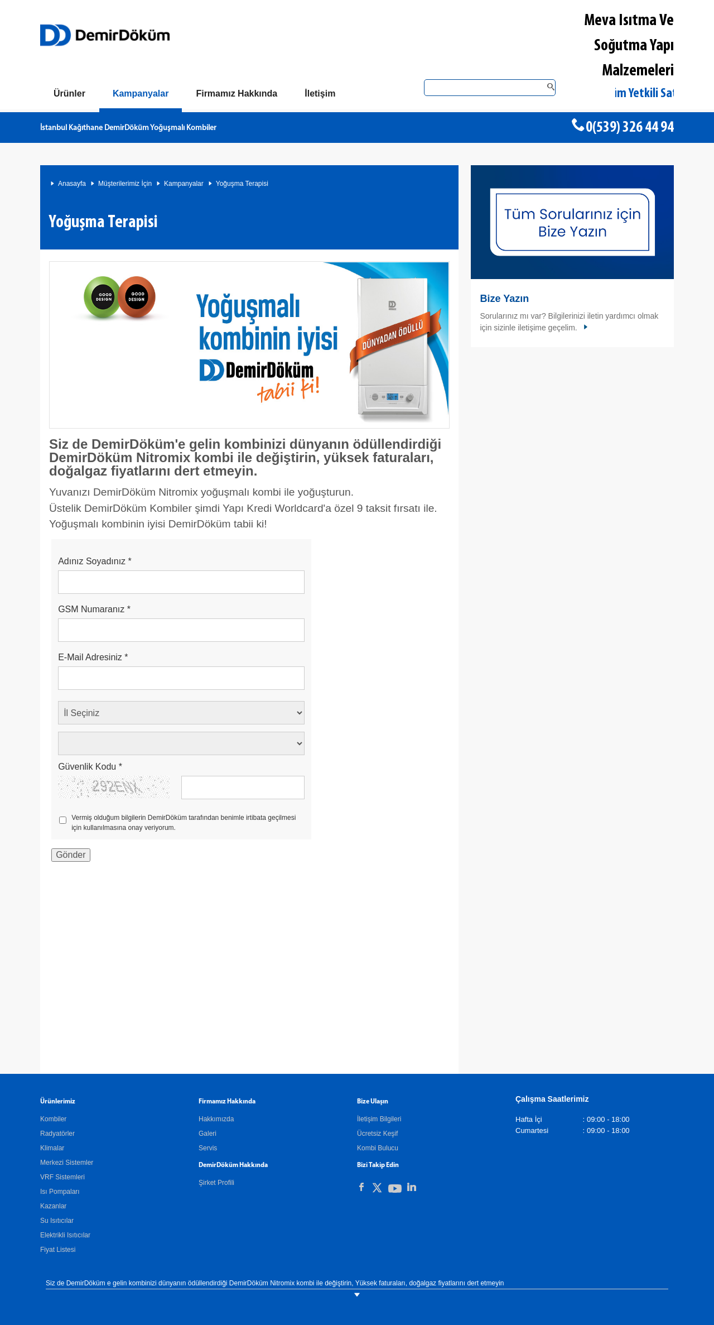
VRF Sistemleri (62, 1177)
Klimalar (52, 1148)
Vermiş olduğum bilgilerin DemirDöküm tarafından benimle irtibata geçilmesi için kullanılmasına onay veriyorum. (183, 823)
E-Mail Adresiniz (93, 657)
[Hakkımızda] (236, 93)
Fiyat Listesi (57, 1250)
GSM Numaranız (94, 609)
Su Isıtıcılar (57, 1221)
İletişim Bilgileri (379, 1119)
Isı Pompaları (60, 1192)
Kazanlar (53, 1206)
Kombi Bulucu (377, 1148)
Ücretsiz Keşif (377, 1133)
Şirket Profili (216, 1183)
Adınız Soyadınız (95, 561)
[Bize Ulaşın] (320, 93)
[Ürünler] (69, 93)
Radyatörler (57, 1133)
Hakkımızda (216, 1119)
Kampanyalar (184, 184)
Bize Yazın (504, 299)
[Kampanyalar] (140, 95)
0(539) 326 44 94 (630, 128)
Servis (208, 1148)
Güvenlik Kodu (90, 766)
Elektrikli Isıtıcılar (65, 1235)
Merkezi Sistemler (66, 1162)
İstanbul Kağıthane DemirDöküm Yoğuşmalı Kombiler (128, 128)
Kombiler (53, 1119)
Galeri (207, 1133)
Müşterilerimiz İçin (125, 184)
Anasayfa (72, 184)
